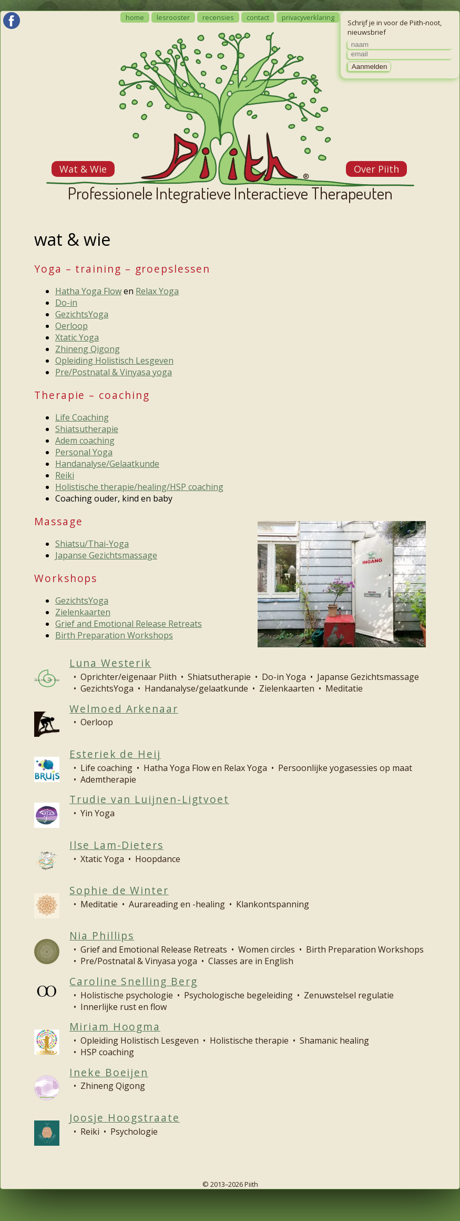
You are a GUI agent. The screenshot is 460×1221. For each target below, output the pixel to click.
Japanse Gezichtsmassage (106, 555)
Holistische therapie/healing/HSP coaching (139, 487)
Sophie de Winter (119, 890)
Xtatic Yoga (77, 337)
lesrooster (173, 17)
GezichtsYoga (81, 314)
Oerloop (71, 326)
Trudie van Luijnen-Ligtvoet (149, 799)
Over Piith (376, 169)
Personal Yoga (84, 452)
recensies (218, 17)
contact (258, 17)
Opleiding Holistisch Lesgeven (114, 360)
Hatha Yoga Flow (88, 291)
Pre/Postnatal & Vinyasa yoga (113, 372)
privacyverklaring (308, 17)
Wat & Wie (83, 169)
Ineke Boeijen (108, 1072)
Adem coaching (85, 440)
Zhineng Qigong (87, 349)
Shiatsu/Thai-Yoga (92, 543)
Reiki (64, 475)
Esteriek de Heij (115, 754)
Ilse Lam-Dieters (116, 845)
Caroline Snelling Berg (133, 981)
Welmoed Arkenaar (123, 709)
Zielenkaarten (82, 612)
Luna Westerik (110, 663)
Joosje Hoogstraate (124, 1117)
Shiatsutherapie (86, 429)
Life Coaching (82, 417)
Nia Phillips (101, 935)
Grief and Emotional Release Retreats (128, 623)
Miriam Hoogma (114, 1026)
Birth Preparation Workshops (114, 635)
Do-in (66, 302)
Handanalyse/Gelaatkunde (107, 463)
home (135, 17)
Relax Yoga (157, 291)
